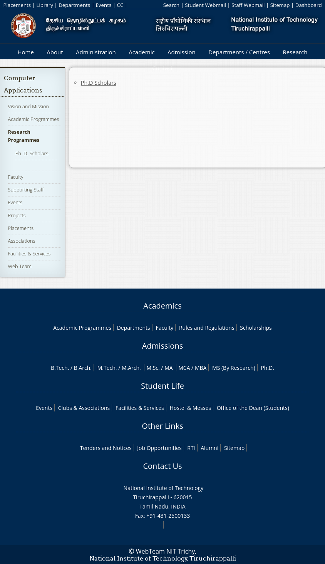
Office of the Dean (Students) (253, 407)
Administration (96, 52)
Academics (162, 305)
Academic (141, 52)
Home (25, 52)
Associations (21, 240)
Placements (17, 5)
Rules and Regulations (207, 327)
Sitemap (280, 5)
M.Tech (106, 367)
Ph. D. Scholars (32, 153)
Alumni (209, 448)
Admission (182, 52)
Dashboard (308, 5)
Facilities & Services (29, 253)
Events (103, 5)
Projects (17, 215)
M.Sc (152, 367)
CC (120, 5)
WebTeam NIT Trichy (165, 551)
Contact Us (162, 466)
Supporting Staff (26, 189)
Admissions (162, 346)
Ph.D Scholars (98, 82)
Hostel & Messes (190, 407)
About (55, 52)
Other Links (162, 426)
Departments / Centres (239, 52)
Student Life (162, 386)
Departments (74, 5)
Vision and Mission (28, 106)
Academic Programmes (33, 119)
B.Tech (59, 367)
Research (295, 52)
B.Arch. (83, 367)
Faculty (15, 176)
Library (44, 5)
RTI (191, 448)
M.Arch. (131, 367)
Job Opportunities (159, 448)
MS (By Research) (233, 367)
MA (168, 367)
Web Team (20, 266)
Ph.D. (267, 367)
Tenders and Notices (106, 448)
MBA (201, 367)
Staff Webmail (248, 5)
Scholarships (255, 327)
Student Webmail (205, 5)
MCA (184, 367)
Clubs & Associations (84, 407)
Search (171, 5)
